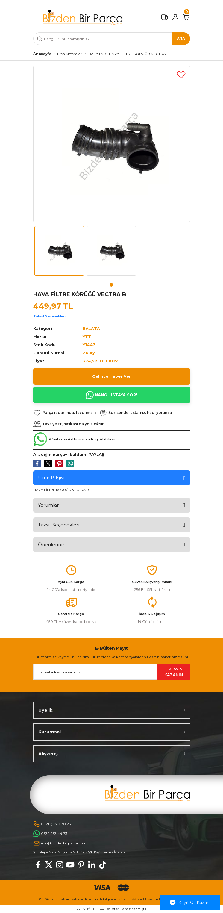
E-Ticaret (99, 909)
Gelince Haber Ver (111, 376)
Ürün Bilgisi (51, 478)
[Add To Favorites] (181, 74)
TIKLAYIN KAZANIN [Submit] (173, 672)
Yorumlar (48, 505)
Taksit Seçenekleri (49, 316)
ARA (181, 38)
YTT (87, 336)
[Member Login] (175, 17)
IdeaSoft (83, 909)
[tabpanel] (59, 253)
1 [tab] (111, 285)
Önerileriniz (51, 544)
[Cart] (186, 17)
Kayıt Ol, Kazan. (190, 902)
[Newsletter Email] (111, 672)
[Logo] (83, 17)
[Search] (111, 38)
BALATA (91, 328)
